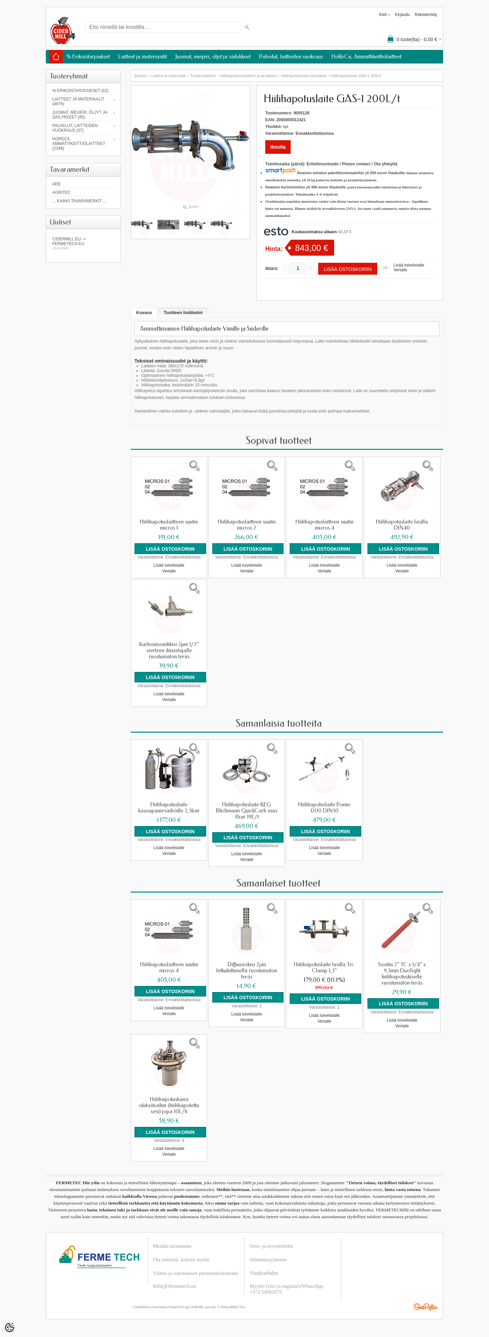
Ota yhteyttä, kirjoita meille (181, 1257)
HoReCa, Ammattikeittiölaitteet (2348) (78, 143)
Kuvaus (144, 312)
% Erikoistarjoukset (88, 56)
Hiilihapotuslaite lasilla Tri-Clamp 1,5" (324, 966)
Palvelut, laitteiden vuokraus (291, 56)
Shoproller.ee (426, 1304)
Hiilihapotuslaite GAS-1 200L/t (356, 76)
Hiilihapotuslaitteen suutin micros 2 (247, 525)
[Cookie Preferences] (9, 1327)
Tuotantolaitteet (203, 76)
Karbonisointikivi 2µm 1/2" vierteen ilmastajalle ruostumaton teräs (169, 650)
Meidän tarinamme (172, 1243)
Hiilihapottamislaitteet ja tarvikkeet (248, 76)
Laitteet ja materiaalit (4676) (78, 101)
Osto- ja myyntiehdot (271, 1243)
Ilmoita (278, 147)
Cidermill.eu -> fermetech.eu (83, 243)
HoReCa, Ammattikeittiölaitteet (366, 56)
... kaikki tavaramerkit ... (79, 201)
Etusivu (140, 76)
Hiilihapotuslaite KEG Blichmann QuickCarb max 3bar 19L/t (246, 809)
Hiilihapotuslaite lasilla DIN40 (402, 525)
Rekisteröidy (426, 14)
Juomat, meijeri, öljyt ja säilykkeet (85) (79, 115)
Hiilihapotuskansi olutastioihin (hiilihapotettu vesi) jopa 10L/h (169, 1103)
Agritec (61, 192)
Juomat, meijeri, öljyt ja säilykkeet (213, 56)
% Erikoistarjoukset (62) (80, 90)
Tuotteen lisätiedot (183, 312)
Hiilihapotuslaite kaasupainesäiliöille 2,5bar (169, 806)
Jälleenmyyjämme (268, 1257)
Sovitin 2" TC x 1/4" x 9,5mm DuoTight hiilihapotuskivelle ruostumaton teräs (402, 972)
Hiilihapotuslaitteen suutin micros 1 (169, 525)
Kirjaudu (402, 14)
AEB (56, 184)
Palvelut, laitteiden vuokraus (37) (75, 128)
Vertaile (400, 270)
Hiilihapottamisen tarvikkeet (304, 76)
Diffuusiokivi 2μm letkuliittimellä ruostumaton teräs (246, 969)
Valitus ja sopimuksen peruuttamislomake (195, 1270)
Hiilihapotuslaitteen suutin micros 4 (324, 525)
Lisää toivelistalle (409, 265)
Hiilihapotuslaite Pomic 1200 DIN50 (324, 806)
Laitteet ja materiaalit (142, 56)
